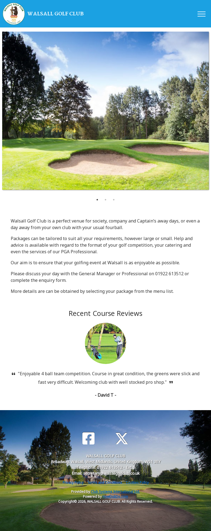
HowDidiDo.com (115, 496)
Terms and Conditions (104, 482)
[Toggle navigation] (201, 14)
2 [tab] (105, 199)
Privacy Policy (73, 482)
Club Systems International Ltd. (115, 491)
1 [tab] (97, 199)
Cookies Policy (137, 482)
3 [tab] (113, 199)
